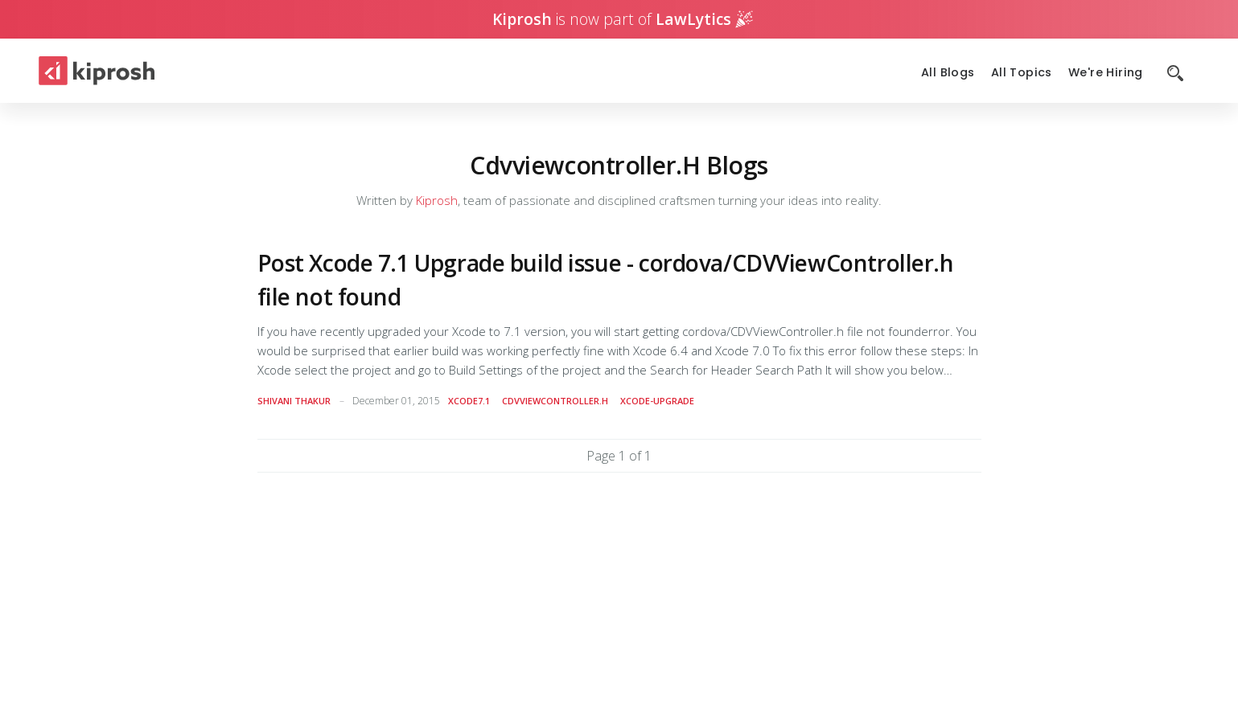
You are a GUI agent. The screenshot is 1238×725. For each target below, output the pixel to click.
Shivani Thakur (294, 401)
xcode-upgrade (657, 401)
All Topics (1021, 72)
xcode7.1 (469, 401)
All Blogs (948, 72)
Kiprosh (437, 200)
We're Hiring (1105, 72)
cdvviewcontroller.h (555, 401)
